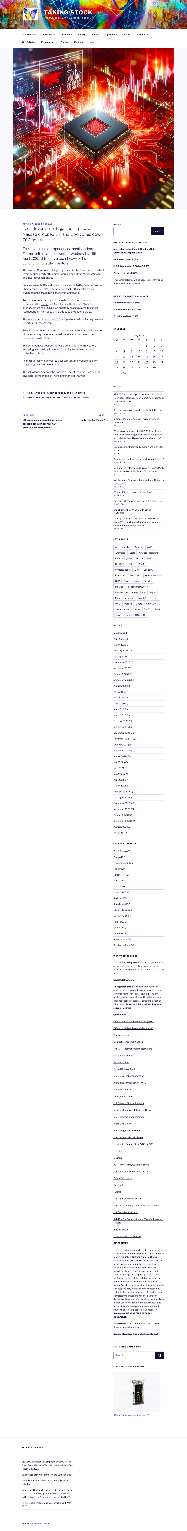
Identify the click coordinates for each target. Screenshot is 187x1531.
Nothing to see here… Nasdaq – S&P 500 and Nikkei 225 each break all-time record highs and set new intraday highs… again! (137, 522)
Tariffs (67, 397)
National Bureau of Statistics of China (132, 1110)
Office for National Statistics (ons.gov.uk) (133, 1021)
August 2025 (120, 685)
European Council (122, 1089)
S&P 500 (151, 603)
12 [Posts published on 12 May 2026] (124, 356)
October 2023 (120, 815)
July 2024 (118, 762)
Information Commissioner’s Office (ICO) (133, 1144)
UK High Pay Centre (123, 1096)
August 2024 (120, 756)
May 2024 (118, 774)
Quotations (119, 927)
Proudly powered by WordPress (37, 1523)
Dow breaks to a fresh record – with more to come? (138, 459)
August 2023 (120, 826)
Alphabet (126, 547)
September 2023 (122, 821)
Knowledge (119, 904)
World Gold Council (122, 1123)
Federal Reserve (93, 285)
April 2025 (118, 709)
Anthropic (120, 552)
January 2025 (120, 727)
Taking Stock (68, 12)
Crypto (141, 564)
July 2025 (118, 691)
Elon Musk (120, 575)
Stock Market (122, 609)
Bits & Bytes (28, 42)
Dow (137, 569)
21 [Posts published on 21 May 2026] (139, 362)
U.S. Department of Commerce (128, 1117)
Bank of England (123, 558)
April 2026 (118, 639)
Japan (153, 592)
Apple (132, 552)
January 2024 (120, 797)
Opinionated (111, 34)
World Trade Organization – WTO (130, 1082)
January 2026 (120, 656)
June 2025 (118, 697)
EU (131, 575)
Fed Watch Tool (121, 1062)
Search (117, 224)
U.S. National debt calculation (128, 1137)
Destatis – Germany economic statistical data (136, 1205)
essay (49, 224)
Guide (116, 880)
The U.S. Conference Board (127, 1198)
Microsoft (129, 598)
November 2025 (121, 668)
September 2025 (122, 680)
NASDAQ (46, 397)
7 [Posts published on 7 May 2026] (139, 351)
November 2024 (121, 738)
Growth (147, 581)
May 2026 (118, 633)
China (131, 564)
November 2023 (121, 809)
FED (139, 575)
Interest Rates (139, 592)
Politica (95, 34)
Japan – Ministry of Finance (127, 1236)
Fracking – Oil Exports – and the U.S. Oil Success (137, 501)
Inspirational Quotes (138, 586)
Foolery (81, 34)
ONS (117, 603)
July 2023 (118, 832)
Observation (119, 910)
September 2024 (122, 750)
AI (116, 547)
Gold (126, 581)
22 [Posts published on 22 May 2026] (146, 362)
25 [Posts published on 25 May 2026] (116, 367)
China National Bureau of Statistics (130, 1171)
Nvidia (44, 304)
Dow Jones (33, 397)
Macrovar (118, 1157)
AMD (149, 547)
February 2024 (120, 791)
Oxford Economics (122, 1178)
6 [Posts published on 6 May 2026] (131, 351)
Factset (117, 1191)
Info (92, 42)
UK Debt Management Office (128, 1041)
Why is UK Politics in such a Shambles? (132, 492)
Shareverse (49, 34)
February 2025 (120, 721)
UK (144, 615)
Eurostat (117, 1151)
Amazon (139, 547)
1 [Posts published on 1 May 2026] (146, 345)
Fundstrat (118, 1185)
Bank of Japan (120, 1229)
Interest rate (121, 592)
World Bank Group (122, 1055)
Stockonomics (29, 34)
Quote (139, 603)
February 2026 (120, 650)
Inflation (119, 586)
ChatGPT (119, 564)
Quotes (64, 42)
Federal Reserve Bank (124, 1069)
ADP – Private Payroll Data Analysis (131, 1164)
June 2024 (118, 768)
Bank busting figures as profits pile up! (132, 510)
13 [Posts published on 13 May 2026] (131, 356)
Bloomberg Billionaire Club (126, 1130)
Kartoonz (79, 42)
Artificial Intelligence (149, 552)
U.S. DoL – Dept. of (122, 1212)
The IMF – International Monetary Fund (132, 1048)
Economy (148, 569)
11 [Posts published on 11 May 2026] (116, 356)
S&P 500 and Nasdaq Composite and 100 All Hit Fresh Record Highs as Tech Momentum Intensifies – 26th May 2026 (138, 398)
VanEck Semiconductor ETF (43, 319)
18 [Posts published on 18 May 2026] (116, 362)
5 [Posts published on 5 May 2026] (124, 351)
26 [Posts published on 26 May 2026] (124, 367)
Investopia (66, 34)
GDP (117, 581)
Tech (77, 397)
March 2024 (119, 785)
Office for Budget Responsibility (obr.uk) (133, 1028)
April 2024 (118, 779)
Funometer (142, 34)
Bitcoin (139, 558)
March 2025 (119, 715)
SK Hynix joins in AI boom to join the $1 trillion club (138, 410)
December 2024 (121, 732)
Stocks (136, 609)
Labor (135, 1212)
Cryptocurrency (123, 569)
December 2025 (121, 662)
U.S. (93, 397)
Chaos (127, 34)
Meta (117, 598)
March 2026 (119, 644)
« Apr (123, 373)
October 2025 (120, 674)
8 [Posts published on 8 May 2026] (146, 351)
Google (136, 581)
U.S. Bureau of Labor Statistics (128, 1076)
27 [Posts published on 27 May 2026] (131, 367)
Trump (85, 397)
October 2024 (120, 744)
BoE (149, 558)
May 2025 (118, 703)
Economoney (48, 42)
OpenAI (128, 603)
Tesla (117, 615)
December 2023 (121, 803)
